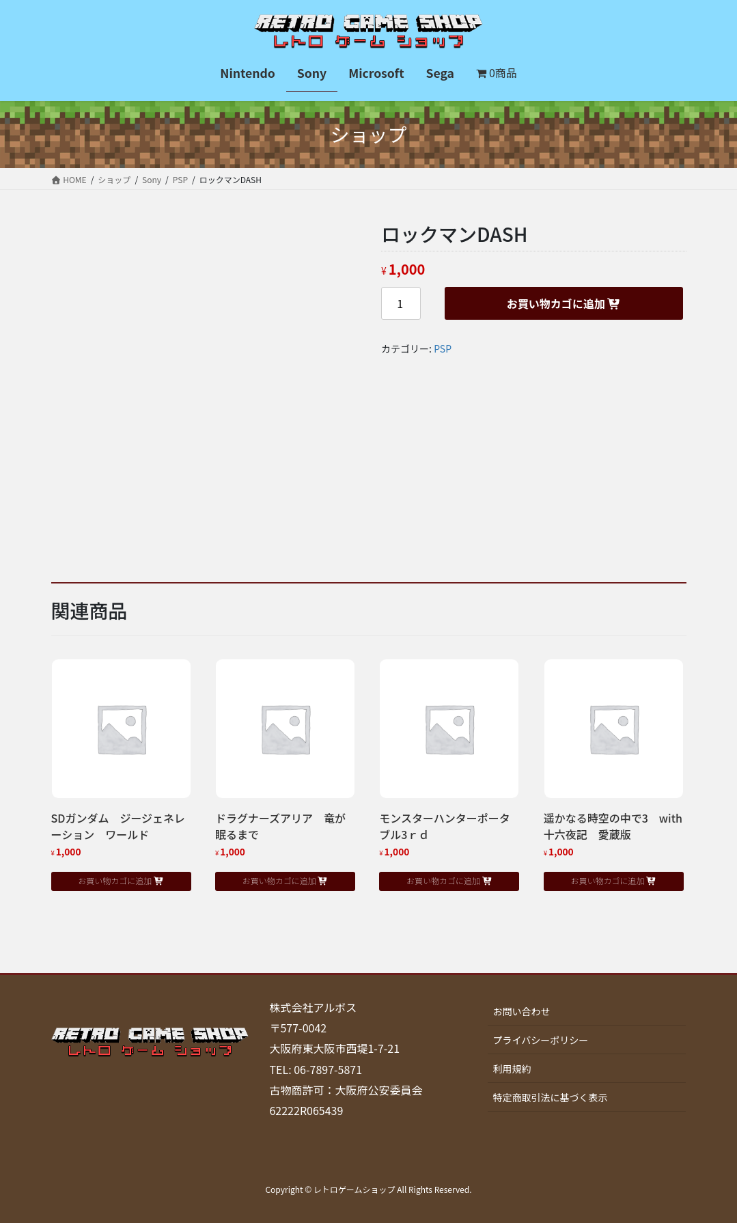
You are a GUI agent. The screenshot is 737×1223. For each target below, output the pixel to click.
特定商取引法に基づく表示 (549, 1097)
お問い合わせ (521, 1011)
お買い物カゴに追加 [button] (115, 880)
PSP (442, 348)
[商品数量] (401, 303)
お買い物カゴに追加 (556, 303)
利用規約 (511, 1068)
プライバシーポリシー (540, 1040)
